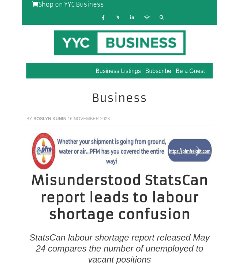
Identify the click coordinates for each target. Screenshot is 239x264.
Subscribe (158, 71)
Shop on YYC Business (68, 4)
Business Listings (118, 71)
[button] (40, 151)
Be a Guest (190, 71)
